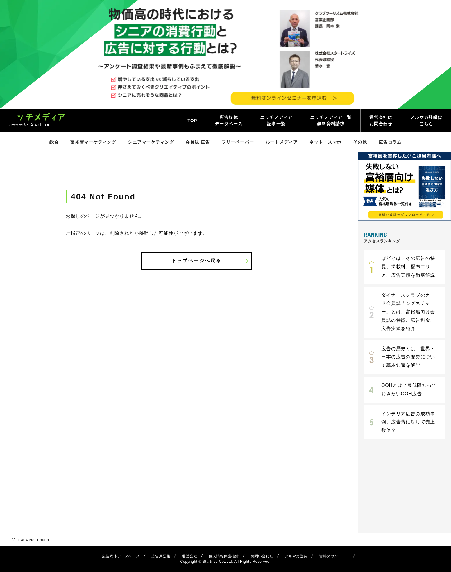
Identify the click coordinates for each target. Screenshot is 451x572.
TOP (192, 120)
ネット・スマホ (325, 142)
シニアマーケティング (151, 142)
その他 (360, 142)
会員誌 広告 (197, 142)
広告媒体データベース (228, 120)
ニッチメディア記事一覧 (276, 120)
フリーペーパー (238, 142)
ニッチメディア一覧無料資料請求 (331, 120)
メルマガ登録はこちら (426, 120)
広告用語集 (160, 556)
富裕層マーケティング (93, 142)
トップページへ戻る (196, 260)
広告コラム (390, 142)
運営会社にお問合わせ (380, 120)
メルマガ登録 (296, 556)
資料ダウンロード (334, 556)
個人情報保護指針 (224, 556)
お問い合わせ (261, 556)
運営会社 (189, 556)
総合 (54, 142)
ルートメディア (282, 142)
